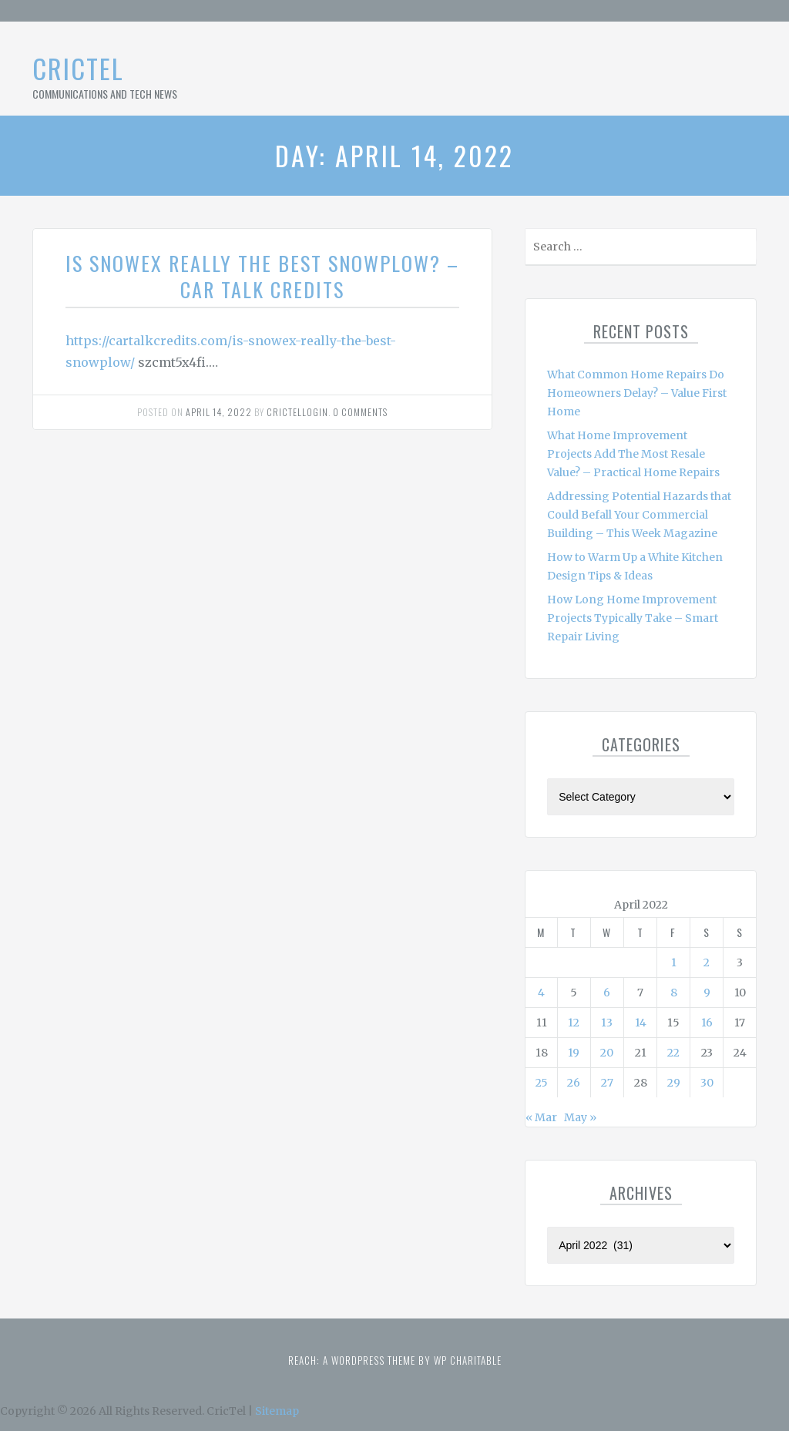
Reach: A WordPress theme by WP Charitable (395, 1360)
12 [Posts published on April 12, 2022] (573, 1023)
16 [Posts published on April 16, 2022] (707, 1023)
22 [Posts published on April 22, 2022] (673, 1053)
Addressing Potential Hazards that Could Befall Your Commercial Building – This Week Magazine (639, 514)
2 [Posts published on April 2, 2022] (706, 962)
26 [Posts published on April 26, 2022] (573, 1083)
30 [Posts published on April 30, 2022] (706, 1083)
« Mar (541, 1117)
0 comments (360, 411)
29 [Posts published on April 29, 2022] (673, 1083)
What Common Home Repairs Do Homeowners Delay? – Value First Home (637, 393)
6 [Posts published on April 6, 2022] (606, 992)
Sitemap (277, 1411)
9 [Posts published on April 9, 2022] (706, 992)
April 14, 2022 (219, 411)
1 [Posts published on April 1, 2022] (674, 962)
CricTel (78, 68)
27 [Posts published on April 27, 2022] (607, 1083)
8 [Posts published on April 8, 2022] (673, 992)
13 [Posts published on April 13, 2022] (607, 1023)
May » (580, 1117)
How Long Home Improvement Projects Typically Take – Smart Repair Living (632, 618)
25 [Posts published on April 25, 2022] (542, 1083)
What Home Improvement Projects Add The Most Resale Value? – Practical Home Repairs (633, 453)
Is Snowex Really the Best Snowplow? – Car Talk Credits (262, 276)
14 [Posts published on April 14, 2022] (640, 1023)
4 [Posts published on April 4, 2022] (541, 992)
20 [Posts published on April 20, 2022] (606, 1053)
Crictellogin (297, 411)
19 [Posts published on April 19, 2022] (573, 1053)
